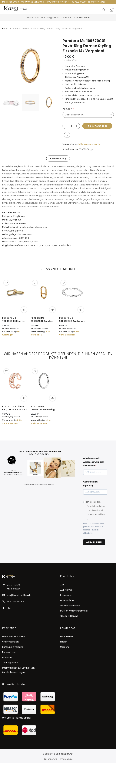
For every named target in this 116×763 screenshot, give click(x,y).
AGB (62, 584)
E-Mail (101, 2)
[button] (6, 282)
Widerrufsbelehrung (70, 605)
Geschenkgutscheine (13, 636)
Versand (76, 60)
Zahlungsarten (10, 662)
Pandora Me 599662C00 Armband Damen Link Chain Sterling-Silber (71, 319)
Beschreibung (58, 158)
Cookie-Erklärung (69, 615)
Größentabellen (10, 641)
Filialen (63, 641)
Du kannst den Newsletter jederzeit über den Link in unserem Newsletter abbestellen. (93, 528)
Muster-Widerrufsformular (74, 610)
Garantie (7, 657)
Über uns (64, 646)
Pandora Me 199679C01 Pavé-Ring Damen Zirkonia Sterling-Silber (43, 408)
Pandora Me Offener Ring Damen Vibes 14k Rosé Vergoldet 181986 (15, 408)
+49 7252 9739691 (77, 2)
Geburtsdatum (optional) (90, 484)
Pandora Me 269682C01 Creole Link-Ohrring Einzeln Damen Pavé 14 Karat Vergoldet (43, 319)
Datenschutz (67, 600)
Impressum (66, 595)
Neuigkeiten (66, 636)
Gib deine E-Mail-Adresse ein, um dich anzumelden (93, 462)
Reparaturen (9, 652)
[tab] (58, 158)
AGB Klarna (66, 589)
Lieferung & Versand (12, 646)
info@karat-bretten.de (19, 595)
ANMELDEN (94, 542)
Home (5, 28)
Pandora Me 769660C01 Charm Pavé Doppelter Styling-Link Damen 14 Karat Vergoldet (14, 319)
